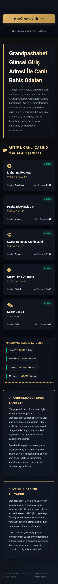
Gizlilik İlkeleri (40, 577)
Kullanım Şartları (41, 573)
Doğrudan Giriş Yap (29, 18)
